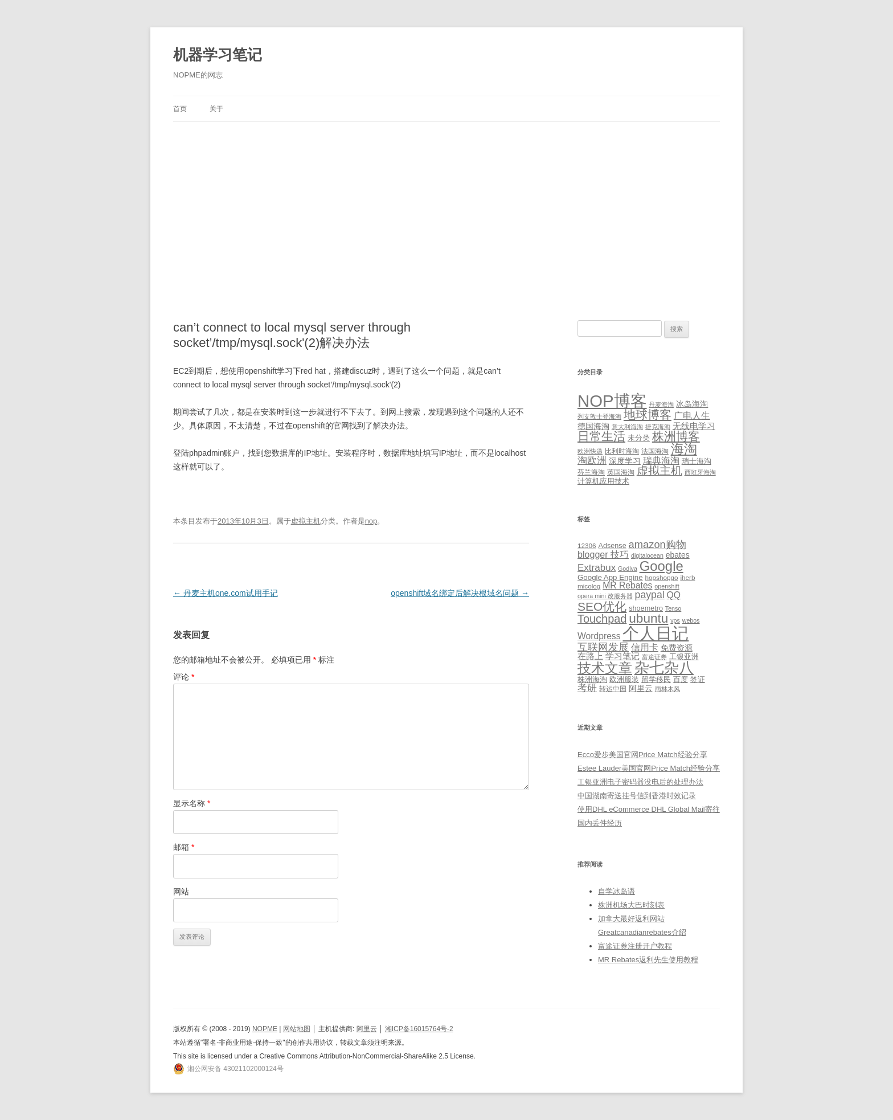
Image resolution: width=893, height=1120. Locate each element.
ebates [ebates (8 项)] (678, 554)
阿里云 (367, 1029)
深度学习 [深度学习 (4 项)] (625, 460)
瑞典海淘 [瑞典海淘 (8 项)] (661, 460)
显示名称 (191, 803)
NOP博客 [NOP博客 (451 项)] (612, 400)
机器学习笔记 (217, 54)
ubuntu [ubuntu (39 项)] (648, 618)
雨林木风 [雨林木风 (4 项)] (667, 688)
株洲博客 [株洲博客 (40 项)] (676, 436)
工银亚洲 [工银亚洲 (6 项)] (684, 657)
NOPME (264, 1029)
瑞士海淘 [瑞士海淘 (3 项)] (696, 461)
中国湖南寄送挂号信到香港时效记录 (636, 795)
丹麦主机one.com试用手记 (225, 593)
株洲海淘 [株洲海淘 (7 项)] (592, 679)
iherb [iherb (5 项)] (687, 577)
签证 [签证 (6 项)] (697, 680)
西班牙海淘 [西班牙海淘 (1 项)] (700, 472)
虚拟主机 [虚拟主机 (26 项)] (659, 470)
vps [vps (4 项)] (675, 620)
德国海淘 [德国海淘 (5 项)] (593, 426)
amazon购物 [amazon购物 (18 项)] (657, 544)
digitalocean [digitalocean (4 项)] (647, 555)
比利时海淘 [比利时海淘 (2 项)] (622, 451)
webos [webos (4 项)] (691, 620)
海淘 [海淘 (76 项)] (684, 449)
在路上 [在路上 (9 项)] (590, 656)
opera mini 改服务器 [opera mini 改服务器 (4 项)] (605, 595)
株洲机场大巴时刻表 (631, 905)
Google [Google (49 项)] (661, 566)
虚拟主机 (306, 521)
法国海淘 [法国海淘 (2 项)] (655, 451)
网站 (181, 891)
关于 (216, 109)
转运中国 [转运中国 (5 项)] (612, 688)
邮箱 (183, 847)
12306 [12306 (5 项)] (586, 545)
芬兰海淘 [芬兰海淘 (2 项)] (591, 472)
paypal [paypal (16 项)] (650, 594)
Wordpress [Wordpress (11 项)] (599, 636)
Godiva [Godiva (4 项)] (627, 568)
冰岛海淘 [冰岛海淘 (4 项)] (692, 403)
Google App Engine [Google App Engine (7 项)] (610, 577)
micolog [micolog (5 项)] (588, 586)
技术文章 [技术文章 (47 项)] (604, 668)
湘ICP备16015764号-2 (419, 1029)
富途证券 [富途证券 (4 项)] (654, 656)
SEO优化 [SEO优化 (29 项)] (601, 606)
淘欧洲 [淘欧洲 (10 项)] (592, 460)
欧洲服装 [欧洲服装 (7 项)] (624, 679)
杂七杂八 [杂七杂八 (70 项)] (664, 668)
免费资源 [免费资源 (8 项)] (677, 647)
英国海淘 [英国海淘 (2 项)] (620, 472)
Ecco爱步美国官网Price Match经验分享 (642, 754)
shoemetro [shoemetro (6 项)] (646, 608)
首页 (180, 109)
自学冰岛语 (616, 891)
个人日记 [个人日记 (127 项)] (655, 633)
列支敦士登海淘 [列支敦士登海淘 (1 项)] (599, 416)
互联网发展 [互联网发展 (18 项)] (603, 647)
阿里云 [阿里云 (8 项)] (641, 688)
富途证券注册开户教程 (635, 946)
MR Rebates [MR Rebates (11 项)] (627, 585)
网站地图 (296, 1029)
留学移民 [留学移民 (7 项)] (656, 679)
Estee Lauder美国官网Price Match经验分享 (648, 768)
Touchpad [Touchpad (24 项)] (601, 618)
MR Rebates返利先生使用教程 (648, 959)
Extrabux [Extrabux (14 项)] (596, 567)
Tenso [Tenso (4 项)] (673, 608)
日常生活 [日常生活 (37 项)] (601, 436)
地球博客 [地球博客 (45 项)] (647, 415)
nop (371, 521)
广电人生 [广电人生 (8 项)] (692, 415)
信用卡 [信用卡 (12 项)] (644, 647)
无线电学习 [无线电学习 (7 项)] (694, 426)
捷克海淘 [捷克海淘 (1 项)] (657, 426)
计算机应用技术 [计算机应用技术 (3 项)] (603, 481)
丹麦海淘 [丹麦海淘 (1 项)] (661, 404)
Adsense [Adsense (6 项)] (612, 546)
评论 (183, 676)
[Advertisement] (446, 207)
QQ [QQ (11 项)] (674, 595)
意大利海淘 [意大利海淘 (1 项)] (627, 426)
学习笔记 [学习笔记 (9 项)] (622, 656)
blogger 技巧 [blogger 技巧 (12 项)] (603, 554)
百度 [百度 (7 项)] (680, 679)
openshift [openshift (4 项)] (666, 586)
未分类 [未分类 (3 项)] (639, 438)
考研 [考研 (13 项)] (587, 687)
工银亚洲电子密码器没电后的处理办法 (640, 782)
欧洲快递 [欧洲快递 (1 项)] (590, 451)
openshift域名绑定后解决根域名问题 (460, 593)
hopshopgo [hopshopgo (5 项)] (661, 577)
